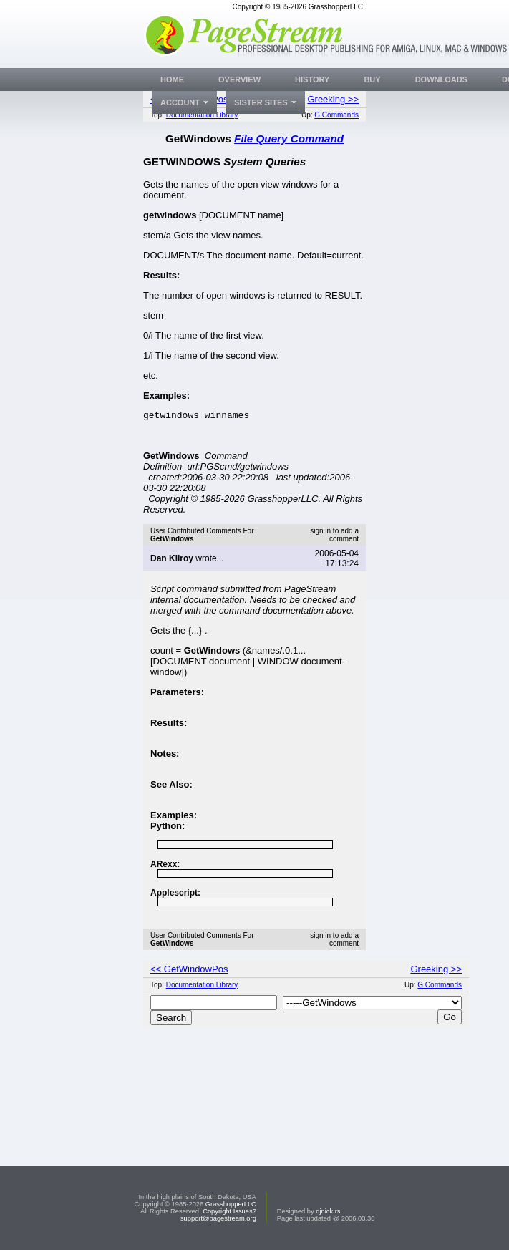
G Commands (336, 115)
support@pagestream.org (218, 1218)
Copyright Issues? (229, 1211)
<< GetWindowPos (189, 971)
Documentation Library (202, 115)
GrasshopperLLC (230, 1204)
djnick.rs (328, 1211)
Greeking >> (333, 99)
